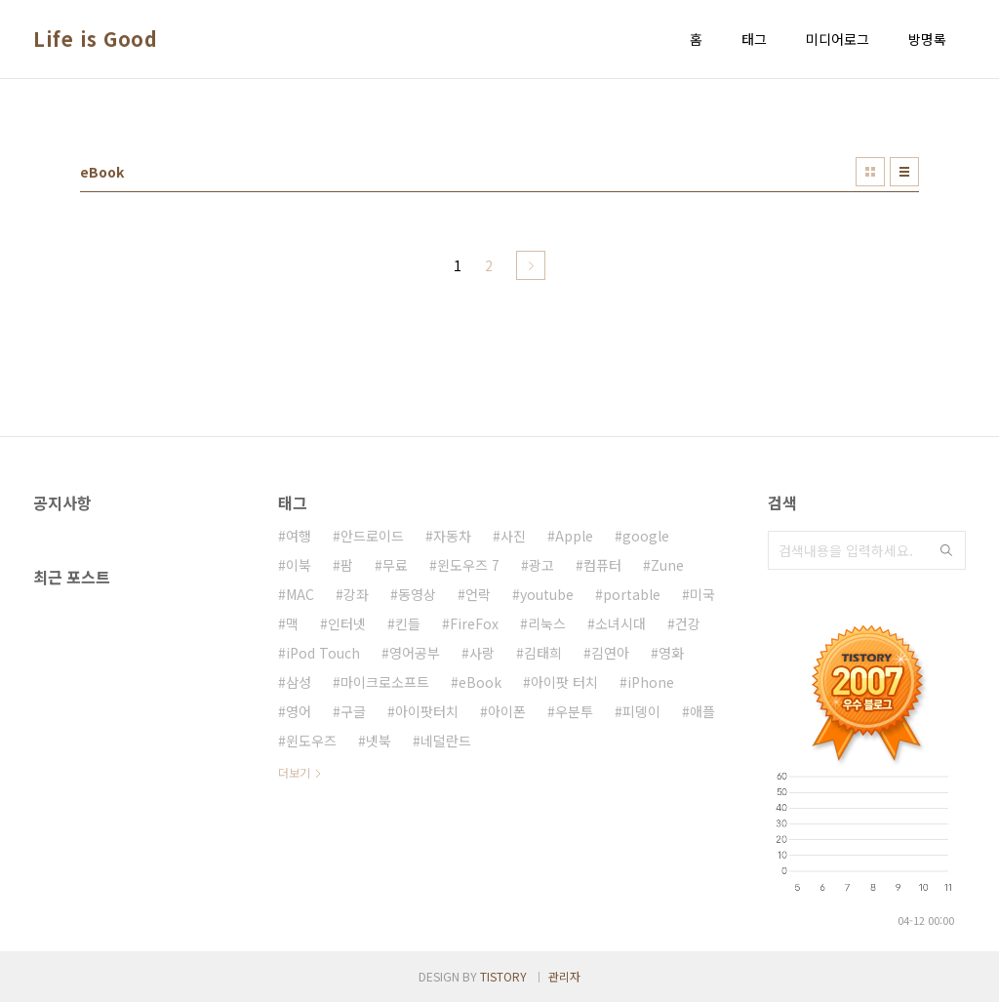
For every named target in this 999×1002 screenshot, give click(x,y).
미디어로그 (837, 39)
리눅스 (547, 623)
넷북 (378, 740)
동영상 (417, 594)
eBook (480, 682)
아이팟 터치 (564, 682)
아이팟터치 (427, 711)
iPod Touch (323, 652)
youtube (547, 594)
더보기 (294, 772)
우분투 (574, 711)
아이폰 (507, 711)
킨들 (407, 623)
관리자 (564, 976)
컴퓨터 (602, 565)
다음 (530, 265)
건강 (687, 623)
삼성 (298, 682)
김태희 (543, 652)
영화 (671, 652)
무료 (395, 565)
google (645, 535)
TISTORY (503, 976)
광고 (541, 565)
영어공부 (414, 652)
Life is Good (95, 39)
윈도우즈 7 (468, 565)
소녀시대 (620, 623)
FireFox (474, 623)
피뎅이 (641, 711)
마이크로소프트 (384, 682)
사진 (513, 535)
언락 (478, 594)
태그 (754, 39)
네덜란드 (445, 740)
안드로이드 (372, 535)
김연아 (610, 652)
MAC (300, 594)
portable (631, 594)
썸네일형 (870, 171)
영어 (298, 711)
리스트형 (904, 171)
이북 (298, 565)
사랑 (482, 652)
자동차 (452, 535)
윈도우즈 (311, 740)
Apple (574, 535)
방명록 (927, 39)
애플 (702, 711)
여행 (298, 535)
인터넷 (347, 623)
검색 (946, 550)
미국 (702, 594)
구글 (353, 711)
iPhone (650, 682)
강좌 (356, 594)
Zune (667, 565)
